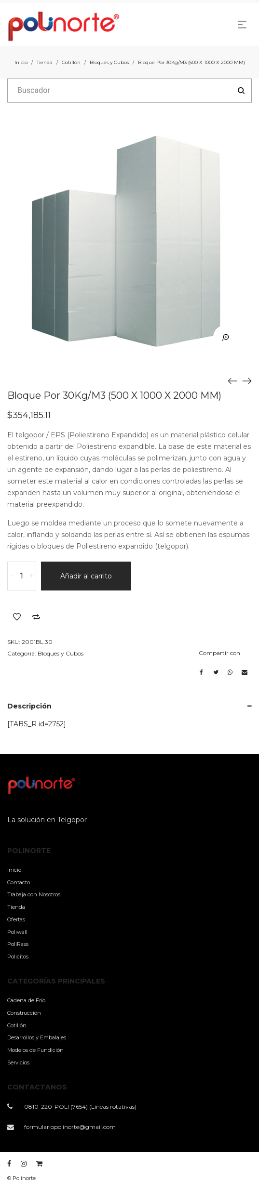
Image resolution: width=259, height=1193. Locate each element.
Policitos (17, 956)
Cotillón (71, 62)
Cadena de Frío (26, 1000)
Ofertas (16, 919)
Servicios (18, 1062)
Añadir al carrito (86, 576)
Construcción (24, 1012)
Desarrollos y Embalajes (36, 1037)
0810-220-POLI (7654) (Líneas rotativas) (80, 1106)
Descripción (29, 706)
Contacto (18, 882)
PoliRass (17, 944)
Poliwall (17, 932)
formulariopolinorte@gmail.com (70, 1126)
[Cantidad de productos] (21, 576)
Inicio (20, 62)
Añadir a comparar (36, 617)
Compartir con (219, 652)
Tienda (45, 62)
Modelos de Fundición (35, 1050)
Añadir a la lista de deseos (17, 617)
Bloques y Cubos (109, 62)
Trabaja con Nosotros (33, 894)
